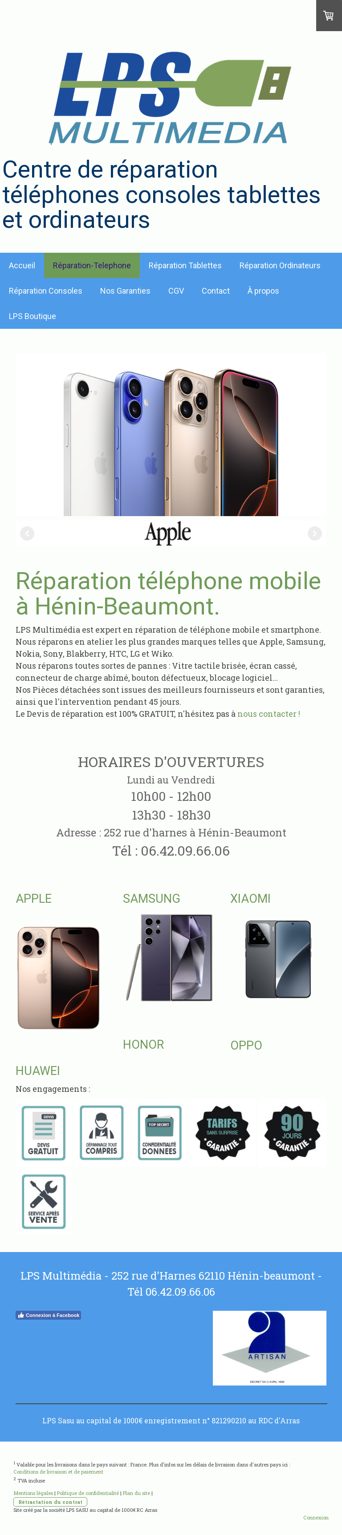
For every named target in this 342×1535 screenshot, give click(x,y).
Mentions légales (33, 1493)
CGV (176, 290)
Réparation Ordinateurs (280, 265)
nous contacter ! (268, 713)
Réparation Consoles (45, 290)
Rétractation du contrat (50, 1502)
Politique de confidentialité (88, 1493)
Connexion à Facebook (48, 1315)
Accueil (22, 265)
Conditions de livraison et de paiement (58, 1471)
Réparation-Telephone (92, 265)
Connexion (316, 1517)
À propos (263, 290)
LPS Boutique (32, 316)
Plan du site (136, 1493)
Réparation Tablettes (185, 265)
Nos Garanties (125, 290)
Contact (216, 290)
